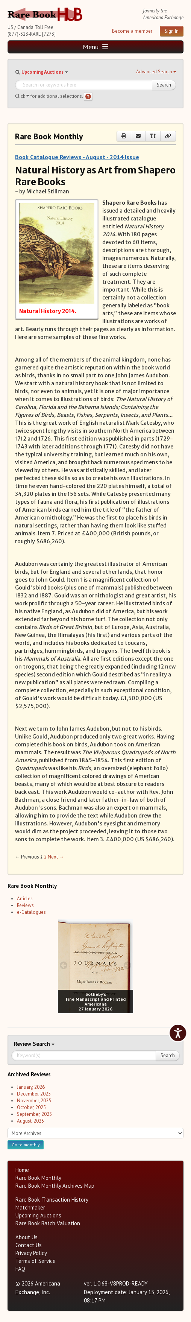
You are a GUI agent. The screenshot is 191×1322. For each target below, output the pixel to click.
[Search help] (88, 96)
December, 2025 (34, 1094)
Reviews (25, 905)
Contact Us (28, 1245)
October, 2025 (31, 1107)
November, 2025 (34, 1100)
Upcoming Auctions (42, 72)
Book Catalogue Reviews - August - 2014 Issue (77, 157)
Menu (95, 47)
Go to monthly (25, 1144)
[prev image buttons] (63, 965)
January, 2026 (31, 1087)
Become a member (132, 31)
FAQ (20, 1268)
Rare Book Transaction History (51, 1199)
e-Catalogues (31, 912)
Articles (25, 898)
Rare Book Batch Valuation (47, 1223)
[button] (156, 72)
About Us (26, 1237)
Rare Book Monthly (38, 1177)
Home (22, 1169)
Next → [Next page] (56, 857)
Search (164, 85)
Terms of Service (35, 1260)
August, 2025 (30, 1121)
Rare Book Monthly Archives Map (54, 1185)
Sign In (172, 31)
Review (23, 1043)
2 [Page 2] (45, 857)
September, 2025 (34, 1114)
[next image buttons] (127, 965)
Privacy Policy (31, 1253)
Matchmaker (30, 1207)
